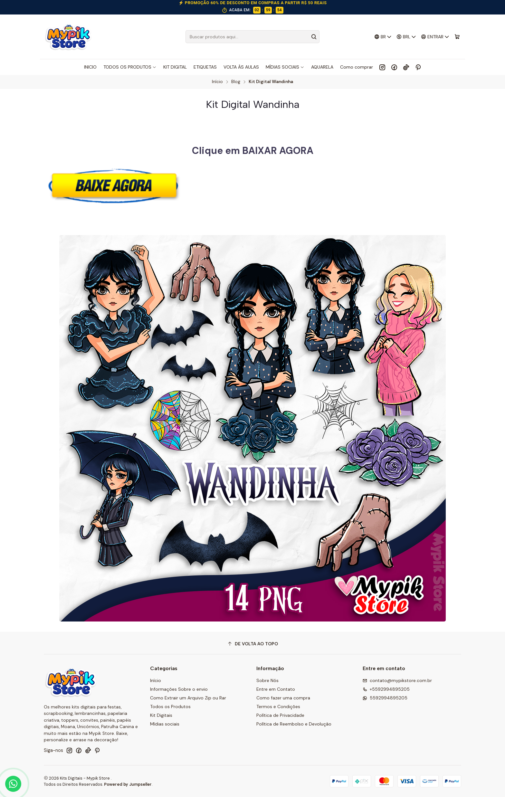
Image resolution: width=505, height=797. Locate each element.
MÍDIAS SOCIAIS (285, 67)
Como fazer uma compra (283, 698)
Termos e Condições (278, 706)
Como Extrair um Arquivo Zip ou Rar (188, 698)
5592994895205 (385, 698)
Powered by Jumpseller (128, 784)
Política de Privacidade (280, 715)
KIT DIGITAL (175, 67)
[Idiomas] (383, 37)
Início (217, 82)
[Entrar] (435, 37)
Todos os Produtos (170, 706)
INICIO (90, 67)
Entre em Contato (275, 689)
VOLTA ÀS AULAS (241, 67)
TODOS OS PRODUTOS (130, 67)
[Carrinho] (457, 37)
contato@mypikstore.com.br (397, 680)
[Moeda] (406, 37)
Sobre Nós (267, 680)
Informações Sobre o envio (179, 689)
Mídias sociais (164, 724)
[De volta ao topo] (252, 644)
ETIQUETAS (205, 67)
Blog (235, 82)
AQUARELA (322, 67)
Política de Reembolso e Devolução (293, 724)
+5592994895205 (386, 689)
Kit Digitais (161, 715)
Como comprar (356, 67)
